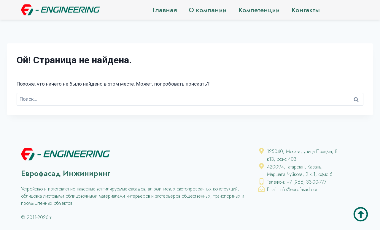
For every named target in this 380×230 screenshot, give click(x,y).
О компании (208, 10)
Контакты (306, 10)
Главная (164, 10)
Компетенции (259, 10)
